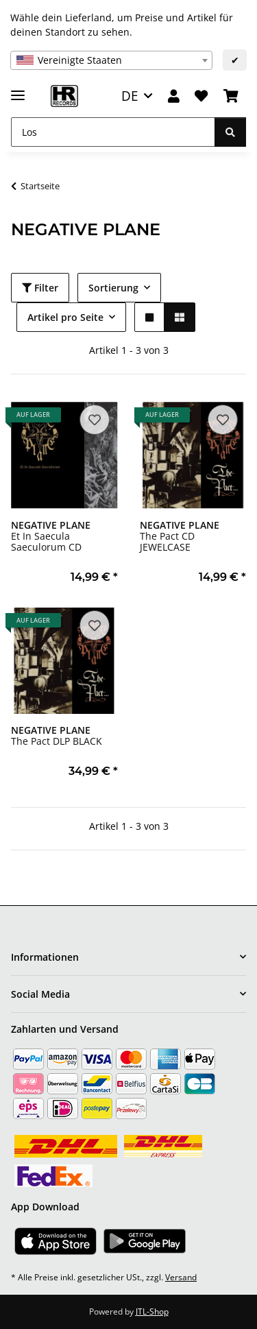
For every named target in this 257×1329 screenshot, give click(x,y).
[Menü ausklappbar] (18, 89)
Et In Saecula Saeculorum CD (50, 535)
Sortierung (113, 287)
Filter (40, 287)
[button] (173, 96)
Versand (181, 1277)
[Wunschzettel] (201, 96)
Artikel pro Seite (65, 317)
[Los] (113, 132)
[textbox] (111, 60)
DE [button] (129, 95)
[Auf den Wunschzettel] (94, 420)
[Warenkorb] (231, 96)
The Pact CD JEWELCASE (179, 535)
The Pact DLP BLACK (56, 735)
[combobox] (111, 60)
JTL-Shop (152, 1311)
